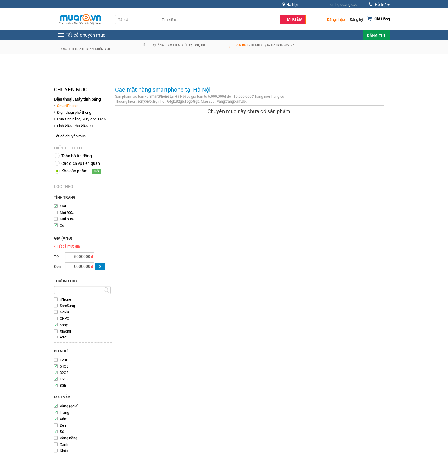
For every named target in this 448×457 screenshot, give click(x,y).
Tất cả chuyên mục (70, 135)
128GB (65, 359)
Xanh (64, 444)
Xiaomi (65, 331)
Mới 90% (67, 212)
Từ (56, 256)
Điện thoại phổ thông (74, 112)
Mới (63, 206)
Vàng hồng (68, 438)
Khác (64, 450)
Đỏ (62, 431)
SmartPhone (67, 105)
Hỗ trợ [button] (379, 4)
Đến (57, 266)
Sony (64, 324)
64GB (64, 366)
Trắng (64, 412)
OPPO (64, 318)
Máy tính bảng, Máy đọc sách (81, 119)
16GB (64, 379)
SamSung (67, 305)
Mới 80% (67, 218)
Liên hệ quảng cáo (342, 4)
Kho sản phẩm (74, 171)
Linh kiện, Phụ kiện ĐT (75, 126)
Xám (63, 418)
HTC (63, 337)
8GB (63, 385)
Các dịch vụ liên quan (80, 163)
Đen (63, 425)
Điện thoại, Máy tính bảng (77, 99)
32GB (64, 372)
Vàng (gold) (69, 406)
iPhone (65, 299)
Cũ (62, 225)
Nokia (64, 312)
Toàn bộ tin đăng (76, 155)
